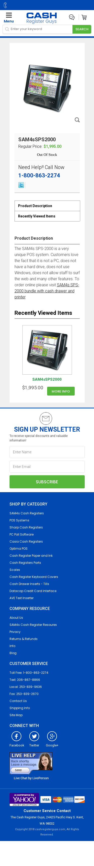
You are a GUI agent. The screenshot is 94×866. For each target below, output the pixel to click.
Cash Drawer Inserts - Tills (29, 584)
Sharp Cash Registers (26, 527)
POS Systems (19, 520)
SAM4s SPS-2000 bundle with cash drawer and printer (47, 291)
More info (61, 391)
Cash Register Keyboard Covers (34, 577)
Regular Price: (30, 147)
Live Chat (72, 17)
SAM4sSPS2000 (47, 379)
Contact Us (18, 701)
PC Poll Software (22, 534)
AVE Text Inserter (22, 598)
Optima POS (19, 548)
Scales (15, 570)
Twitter (34, 743)
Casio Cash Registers (26, 541)
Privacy (15, 632)
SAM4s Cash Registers (27, 513)
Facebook (17, 743)
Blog (13, 653)
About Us (16, 618)
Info (12, 646)
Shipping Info (20, 708)
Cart (84, 17)
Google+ (52, 743)
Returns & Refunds (24, 639)
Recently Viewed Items (36, 216)
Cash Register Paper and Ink (31, 555)
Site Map (16, 715)
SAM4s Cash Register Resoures (33, 625)
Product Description (35, 206)
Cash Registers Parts (25, 563)
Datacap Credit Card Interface (33, 591)
